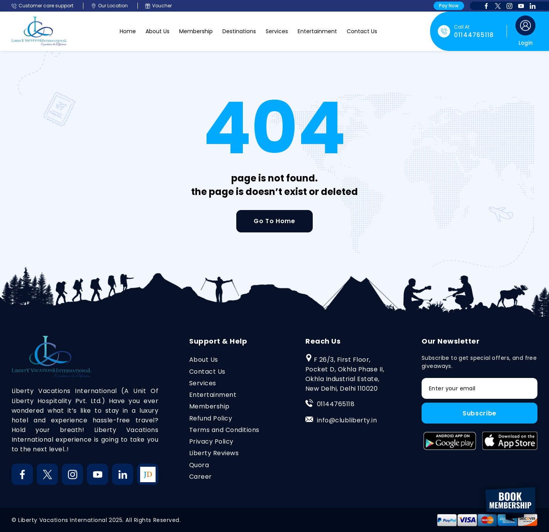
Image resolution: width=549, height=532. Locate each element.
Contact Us (362, 31)
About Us (157, 31)
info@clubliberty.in (347, 420)
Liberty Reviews (214, 453)
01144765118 (335, 404)
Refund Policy (210, 418)
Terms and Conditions (224, 429)
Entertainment (317, 31)
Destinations (239, 31)
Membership (196, 31)
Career (200, 476)
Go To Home (274, 221)
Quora (199, 465)
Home (128, 31)
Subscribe (479, 413)
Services (277, 31)
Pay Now (449, 5)
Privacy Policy (211, 441)
